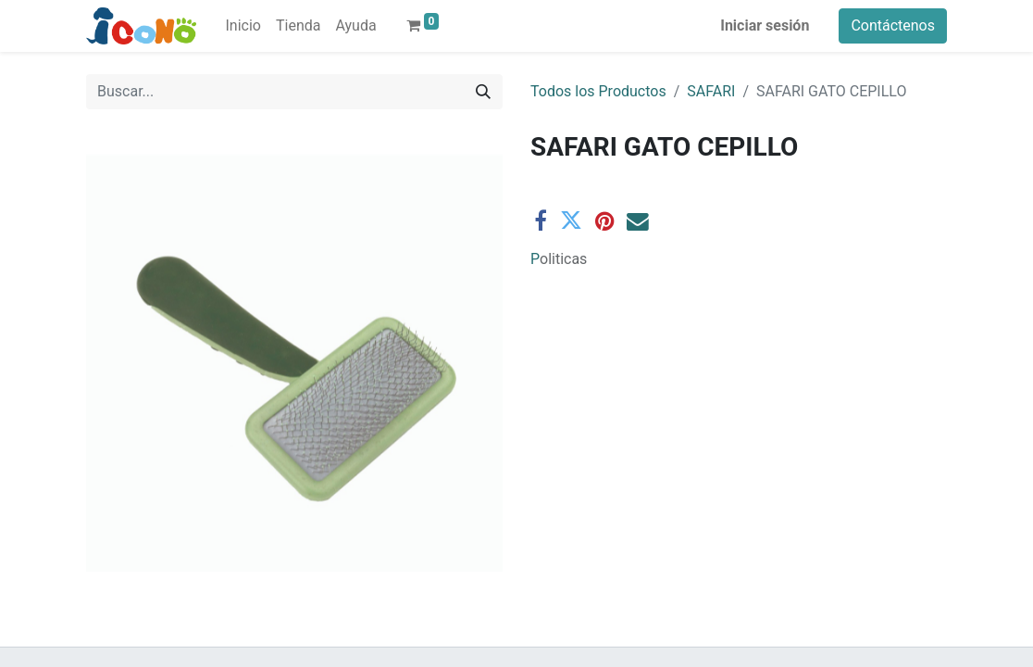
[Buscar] (483, 91)
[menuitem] (243, 25)
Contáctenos (893, 25)
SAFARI (711, 91)
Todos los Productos (598, 91)
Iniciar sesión (764, 25)
